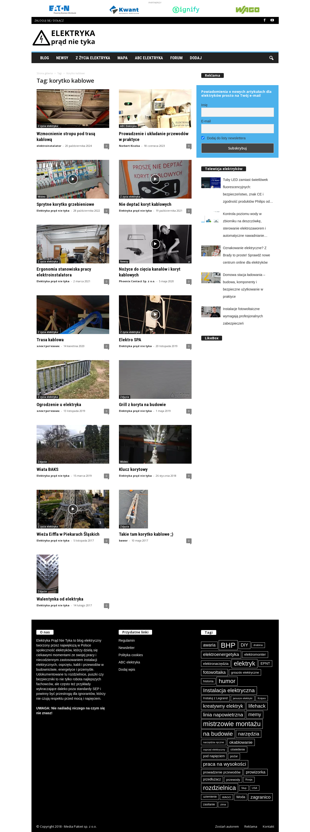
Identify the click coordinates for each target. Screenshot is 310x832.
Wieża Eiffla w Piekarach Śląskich (68, 534)
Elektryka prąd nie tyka (53, 210)
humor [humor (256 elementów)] (227, 681)
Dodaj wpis (127, 669)
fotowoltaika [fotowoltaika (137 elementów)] (214, 672)
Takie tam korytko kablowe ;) (146, 534)
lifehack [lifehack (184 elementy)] (257, 706)
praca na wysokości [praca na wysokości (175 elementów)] (224, 764)
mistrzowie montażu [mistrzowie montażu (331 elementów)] (232, 724)
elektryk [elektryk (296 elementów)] (244, 663)
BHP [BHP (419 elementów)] (228, 645)
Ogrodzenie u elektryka (59, 404)
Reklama (250, 826)
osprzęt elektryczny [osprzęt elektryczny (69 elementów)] (214, 749)
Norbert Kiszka (129, 146)
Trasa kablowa (50, 339)
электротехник (48, 346)
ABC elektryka (129, 662)
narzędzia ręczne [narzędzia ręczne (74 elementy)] (213, 742)
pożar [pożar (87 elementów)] (234, 756)
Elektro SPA (130, 339)
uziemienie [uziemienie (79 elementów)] (210, 796)
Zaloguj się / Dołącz (49, 20)
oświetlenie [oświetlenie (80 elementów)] (238, 749)
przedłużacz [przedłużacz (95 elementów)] (212, 779)
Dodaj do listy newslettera (223, 138)
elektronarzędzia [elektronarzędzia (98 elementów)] (216, 664)
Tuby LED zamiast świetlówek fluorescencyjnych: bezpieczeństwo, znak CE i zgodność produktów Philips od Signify (246, 191)
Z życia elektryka (93, 57)
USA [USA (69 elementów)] (254, 788)
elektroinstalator (49, 146)
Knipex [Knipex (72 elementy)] (262, 698)
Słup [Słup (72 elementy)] (244, 788)
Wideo (42, 196)
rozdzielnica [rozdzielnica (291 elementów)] (219, 787)
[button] (271, 57)
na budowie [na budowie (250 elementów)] (218, 733)
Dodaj (196, 57)
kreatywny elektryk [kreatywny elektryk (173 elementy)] (223, 706)
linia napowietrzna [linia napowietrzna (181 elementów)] (223, 714)
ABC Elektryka (149, 57)
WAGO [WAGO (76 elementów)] (226, 797)
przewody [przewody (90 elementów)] (233, 779)
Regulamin (127, 640)
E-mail (206, 121)
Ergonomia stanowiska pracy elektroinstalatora (64, 272)
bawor (123, 540)
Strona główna (45, 73)
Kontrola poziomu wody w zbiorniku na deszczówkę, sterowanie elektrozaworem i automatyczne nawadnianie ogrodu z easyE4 (244, 225)
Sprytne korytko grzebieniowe (65, 204)
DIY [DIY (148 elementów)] (244, 644)
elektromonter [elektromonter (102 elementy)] (255, 654)
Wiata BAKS (47, 469)
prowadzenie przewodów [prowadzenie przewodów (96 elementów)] (222, 772)
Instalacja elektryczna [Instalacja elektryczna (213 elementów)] (229, 690)
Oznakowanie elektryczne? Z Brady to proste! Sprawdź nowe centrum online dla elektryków (246, 255)
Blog (44, 57)
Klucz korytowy (133, 469)
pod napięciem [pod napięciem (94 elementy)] (214, 756)
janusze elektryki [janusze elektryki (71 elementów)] (243, 698)
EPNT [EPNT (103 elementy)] (265, 663)
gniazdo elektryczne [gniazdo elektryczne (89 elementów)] (245, 672)
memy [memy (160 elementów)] (254, 714)
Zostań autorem (227, 826)
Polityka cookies (131, 655)
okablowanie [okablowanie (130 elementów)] (241, 742)
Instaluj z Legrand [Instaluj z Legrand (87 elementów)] (215, 698)
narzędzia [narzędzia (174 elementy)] (248, 733)
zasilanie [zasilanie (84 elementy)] (209, 804)
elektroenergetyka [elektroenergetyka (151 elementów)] (221, 654)
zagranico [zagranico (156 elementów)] (260, 797)
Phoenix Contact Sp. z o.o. (137, 281)
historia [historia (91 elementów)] (208, 681)
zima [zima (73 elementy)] (223, 804)
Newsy (62, 57)
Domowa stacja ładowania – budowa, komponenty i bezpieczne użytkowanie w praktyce (244, 285)
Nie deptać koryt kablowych (145, 204)
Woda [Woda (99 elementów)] (240, 797)
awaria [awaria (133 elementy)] (209, 645)
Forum (176, 57)
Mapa (122, 57)
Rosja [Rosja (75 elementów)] (248, 779)
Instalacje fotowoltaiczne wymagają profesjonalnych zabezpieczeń (243, 316)
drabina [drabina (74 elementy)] (258, 645)
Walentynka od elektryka (60, 599)
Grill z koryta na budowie (142, 404)
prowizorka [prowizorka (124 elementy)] (255, 772)
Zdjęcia (124, 397)
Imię (204, 105)
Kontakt (268, 826)
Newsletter (127, 648)
